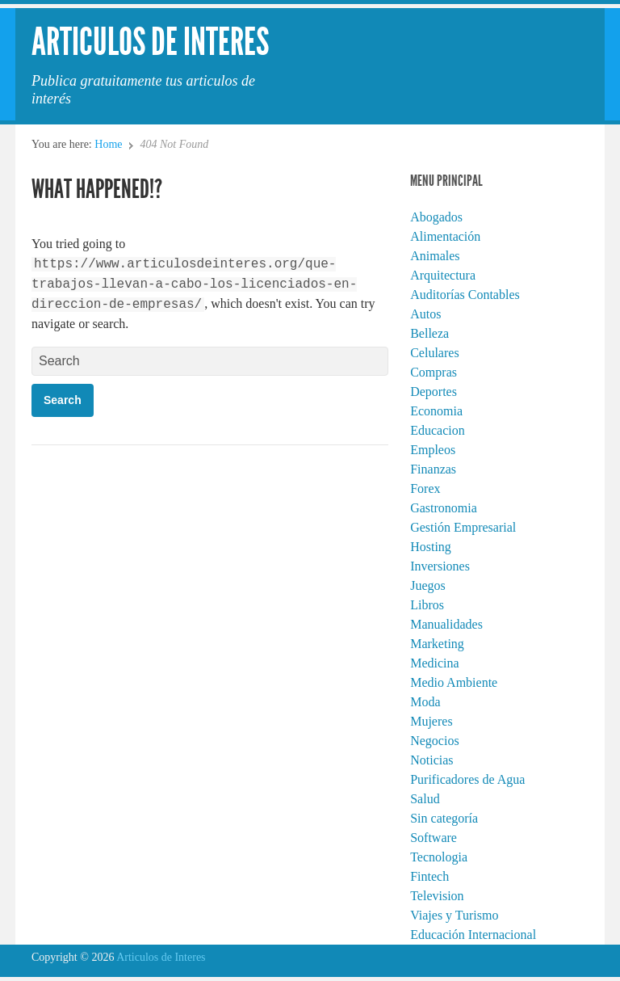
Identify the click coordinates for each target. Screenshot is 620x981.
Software (433, 837)
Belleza (429, 333)
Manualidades (446, 624)
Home (108, 144)
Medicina (434, 663)
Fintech (429, 876)
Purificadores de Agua (467, 779)
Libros (427, 605)
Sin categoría (444, 818)
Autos (425, 314)
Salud (424, 799)
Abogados (436, 217)
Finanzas (433, 469)
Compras (433, 372)
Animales (434, 256)
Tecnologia (438, 857)
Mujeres (431, 721)
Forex (425, 488)
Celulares (434, 353)
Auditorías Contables (465, 294)
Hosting (430, 547)
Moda (425, 702)
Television (436, 896)
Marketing (437, 643)
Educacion (437, 430)
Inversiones (440, 566)
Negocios (434, 740)
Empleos (432, 450)
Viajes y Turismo (454, 915)
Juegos (428, 585)
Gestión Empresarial (463, 527)
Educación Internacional (473, 934)
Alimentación (445, 236)
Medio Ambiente (453, 682)
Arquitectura (442, 275)
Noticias (431, 760)
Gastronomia (443, 508)
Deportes (433, 391)
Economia (436, 411)
